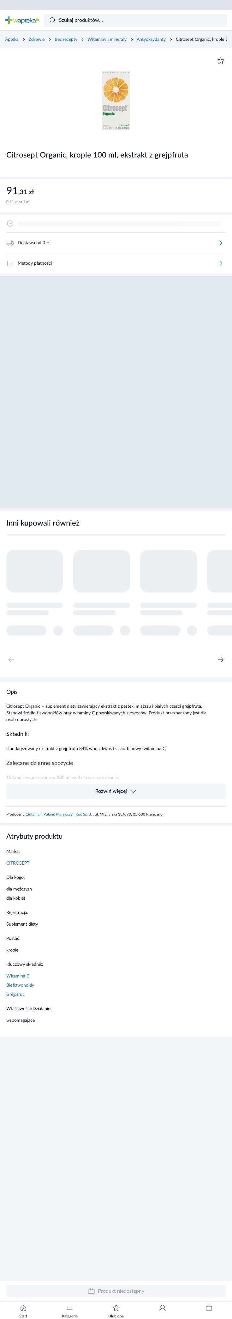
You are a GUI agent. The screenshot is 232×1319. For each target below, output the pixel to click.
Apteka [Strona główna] (12, 39)
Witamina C (17, 976)
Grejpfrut (15, 994)
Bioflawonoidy (20, 985)
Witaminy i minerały (107, 39)
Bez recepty (66, 39)
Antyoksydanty (151, 39)
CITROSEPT (17, 863)
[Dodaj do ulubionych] (221, 61)
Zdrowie (37, 39)
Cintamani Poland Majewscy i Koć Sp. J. (59, 814)
